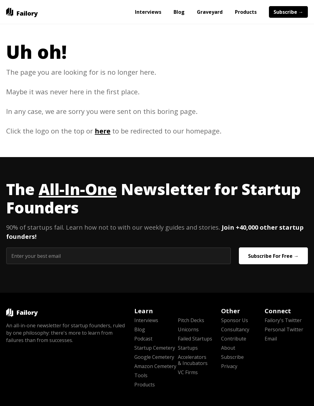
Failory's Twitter (283, 320)
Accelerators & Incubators (193, 360)
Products (246, 12)
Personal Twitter (284, 329)
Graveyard (210, 12)
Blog (179, 12)
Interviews (148, 12)
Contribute (233, 339)
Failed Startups (195, 339)
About (228, 348)
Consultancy (235, 329)
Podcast (143, 339)
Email (271, 339)
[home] (22, 12)
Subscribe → (288, 12)
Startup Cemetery (154, 348)
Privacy (229, 366)
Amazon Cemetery (155, 366)
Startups (188, 348)
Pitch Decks (191, 320)
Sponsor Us (234, 320)
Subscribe (232, 357)
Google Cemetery (154, 357)
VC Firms (188, 372)
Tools (140, 375)
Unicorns (188, 329)
